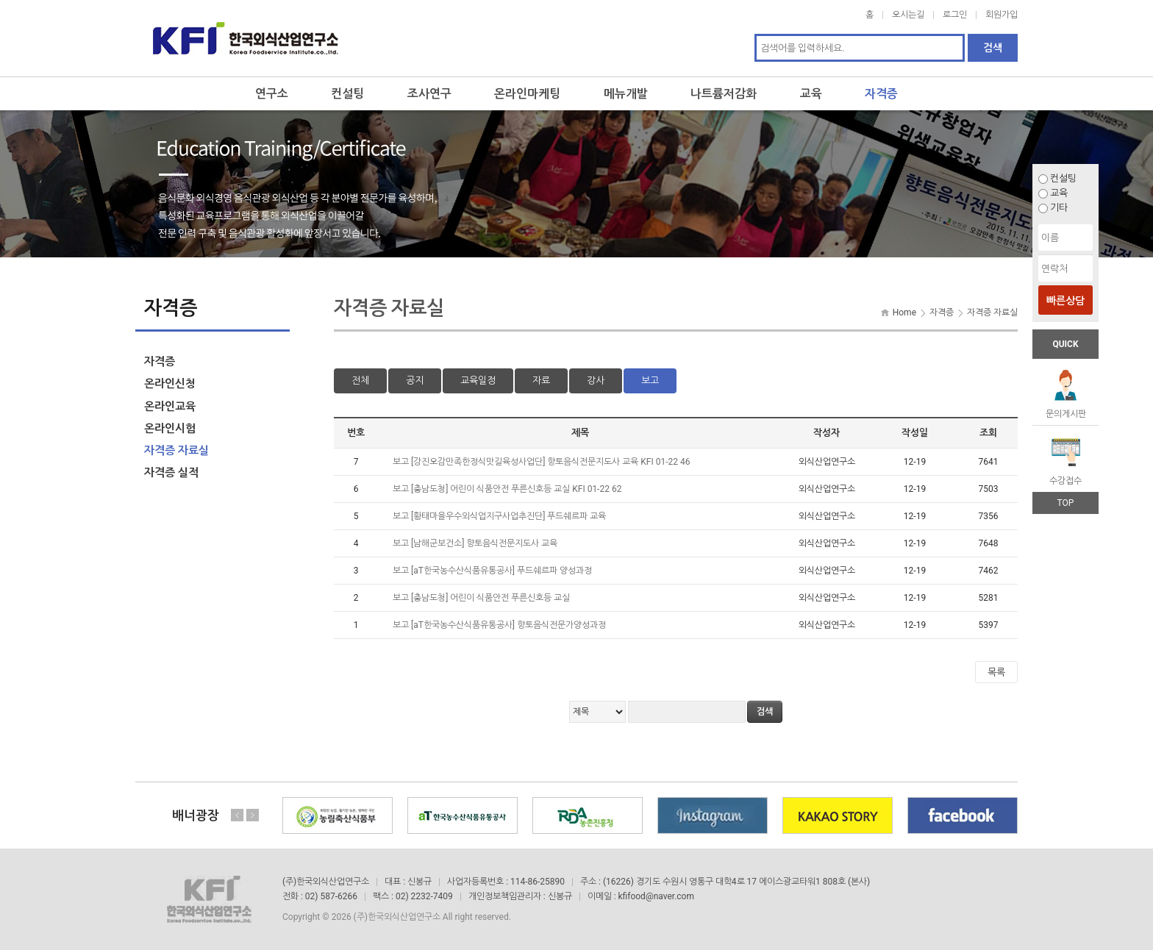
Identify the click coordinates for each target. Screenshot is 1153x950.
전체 (360, 380)
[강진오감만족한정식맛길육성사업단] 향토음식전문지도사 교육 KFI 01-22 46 (551, 462)
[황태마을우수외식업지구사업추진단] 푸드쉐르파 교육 (509, 516)
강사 (595, 380)
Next (252, 814)
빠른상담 (1065, 301)
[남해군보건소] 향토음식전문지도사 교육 (485, 543)
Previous (237, 814)
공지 (415, 380)
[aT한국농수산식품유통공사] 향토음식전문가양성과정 (509, 625)
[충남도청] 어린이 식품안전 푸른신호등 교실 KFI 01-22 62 (517, 489)
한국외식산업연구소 (245, 38)
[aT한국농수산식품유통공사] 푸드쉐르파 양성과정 (502, 570)
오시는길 (908, 15)
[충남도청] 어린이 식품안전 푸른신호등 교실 (491, 598)
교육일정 (478, 380)
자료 (541, 380)
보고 (650, 380)
